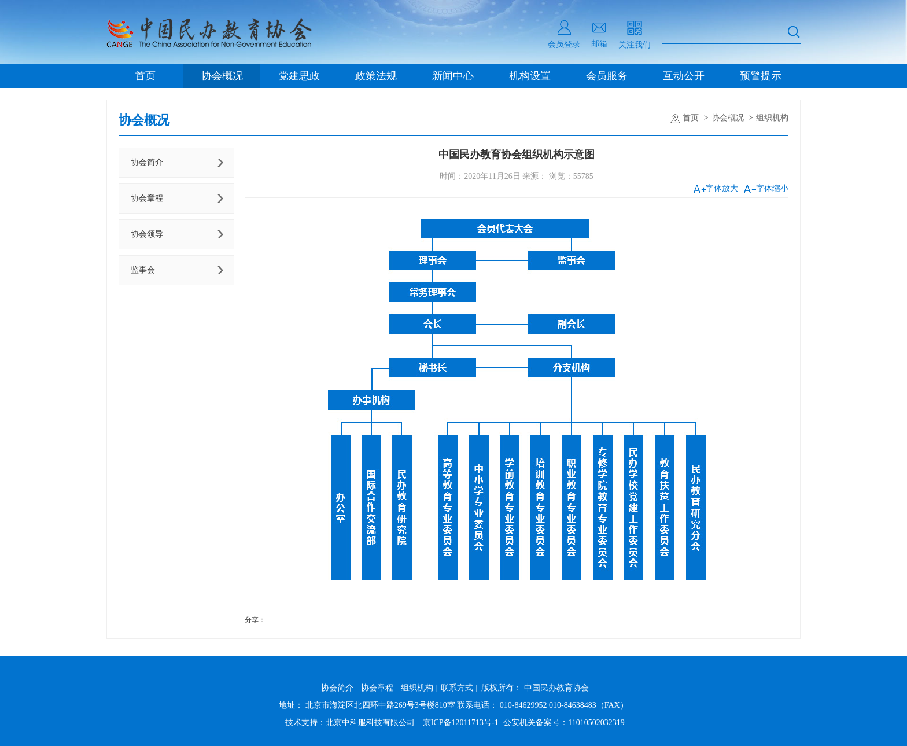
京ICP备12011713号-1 (461, 722)
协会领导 (147, 234)
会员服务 (607, 76)
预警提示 (760, 76)
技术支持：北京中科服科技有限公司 (350, 722)
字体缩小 (766, 188)
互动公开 (684, 76)
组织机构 (772, 117)
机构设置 (530, 76)
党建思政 (299, 76)
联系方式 (457, 687)
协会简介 (147, 162)
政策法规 (376, 76)
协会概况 (222, 76)
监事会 (143, 270)
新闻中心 (453, 76)
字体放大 (716, 188)
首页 (145, 76)
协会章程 (147, 198)
